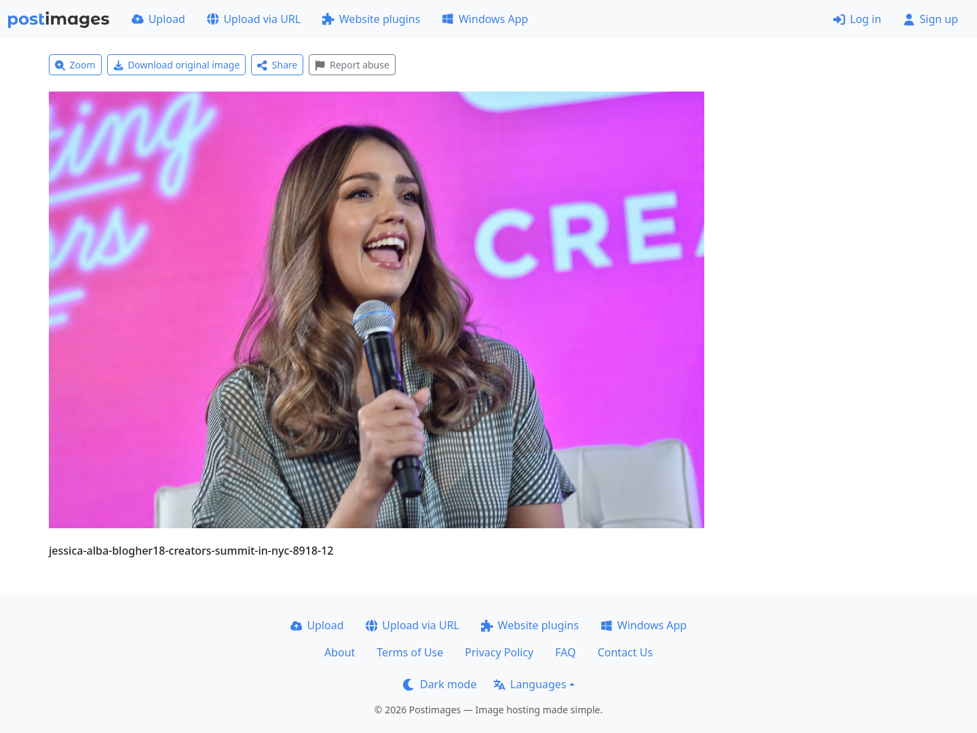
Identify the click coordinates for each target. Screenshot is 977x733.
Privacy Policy (499, 652)
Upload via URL (254, 19)
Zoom (75, 64)
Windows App (485, 19)
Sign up (930, 19)
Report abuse (352, 64)
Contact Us (625, 652)
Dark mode (439, 684)
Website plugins (371, 19)
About (339, 652)
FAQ (565, 652)
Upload (158, 19)
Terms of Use (410, 652)
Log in (857, 19)
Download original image (176, 64)
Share (277, 64)
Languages (529, 684)
